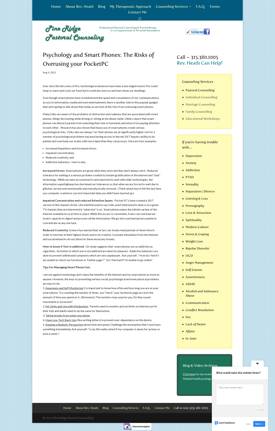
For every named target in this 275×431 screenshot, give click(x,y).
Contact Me (137, 12)
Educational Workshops (203, 119)
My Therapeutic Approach (130, 7)
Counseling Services (172, 7)
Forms (215, 7)
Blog (101, 7)
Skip (248, 424)
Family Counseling (199, 112)
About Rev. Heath (79, 7)
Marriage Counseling (200, 104)
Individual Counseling (201, 97)
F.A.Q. (200, 7)
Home (56, 7)
